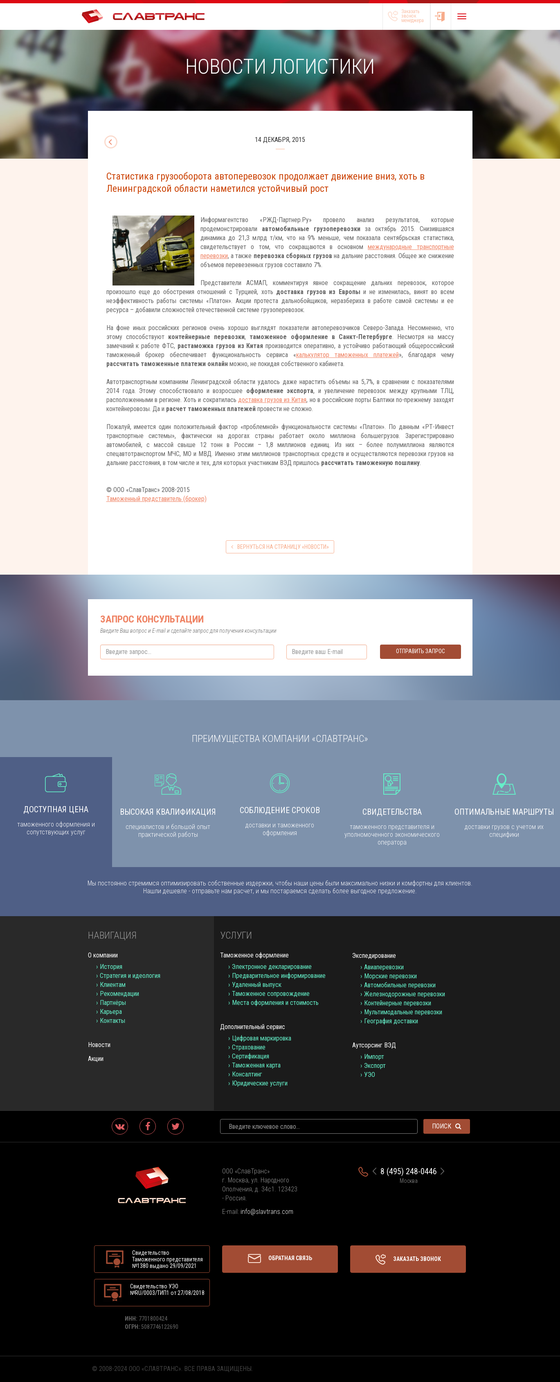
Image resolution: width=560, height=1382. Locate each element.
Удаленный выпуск (256, 985)
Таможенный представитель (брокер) (156, 499)
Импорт (374, 1057)
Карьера (111, 1012)
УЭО (369, 1075)
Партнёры (113, 1003)
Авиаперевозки (384, 967)
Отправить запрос (420, 651)
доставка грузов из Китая (272, 400)
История (111, 967)
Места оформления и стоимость (275, 1003)
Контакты (112, 1021)
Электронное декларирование (272, 967)
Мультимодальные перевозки (403, 1012)
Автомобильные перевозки (400, 985)
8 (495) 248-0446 (408, 1171)
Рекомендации (119, 994)
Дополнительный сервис (252, 1027)
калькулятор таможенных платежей (347, 355)
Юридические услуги (260, 1083)
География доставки (391, 1021)
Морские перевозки (390, 976)
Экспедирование (374, 956)
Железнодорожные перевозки (404, 994)
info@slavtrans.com (267, 1212)
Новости (99, 1045)
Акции (95, 1059)
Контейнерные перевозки (397, 1003)
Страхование (248, 1047)
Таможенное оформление (254, 955)
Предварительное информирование (279, 976)
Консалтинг (247, 1074)
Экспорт (375, 1066)
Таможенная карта (256, 1065)
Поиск (446, 1126)
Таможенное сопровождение (271, 994)
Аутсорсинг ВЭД (374, 1045)
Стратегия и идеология (130, 976)
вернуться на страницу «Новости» (280, 547)
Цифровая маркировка (261, 1038)
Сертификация (250, 1056)
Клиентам (113, 985)
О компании (103, 955)
